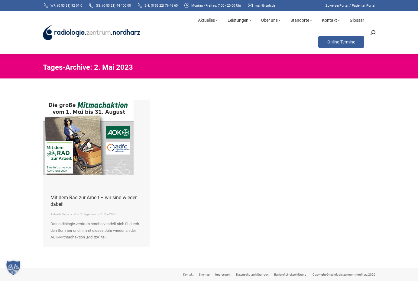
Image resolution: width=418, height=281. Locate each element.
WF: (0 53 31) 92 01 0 (66, 6)
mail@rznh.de (265, 6)
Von (85, 214)
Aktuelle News (59, 214)
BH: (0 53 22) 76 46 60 (161, 6)
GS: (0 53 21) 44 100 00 (113, 6)
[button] (13, 267)
